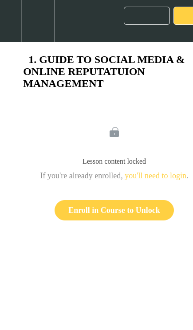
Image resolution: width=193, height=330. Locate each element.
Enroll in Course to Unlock (114, 210)
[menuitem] (38, 21)
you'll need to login (155, 175)
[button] (10, 21)
